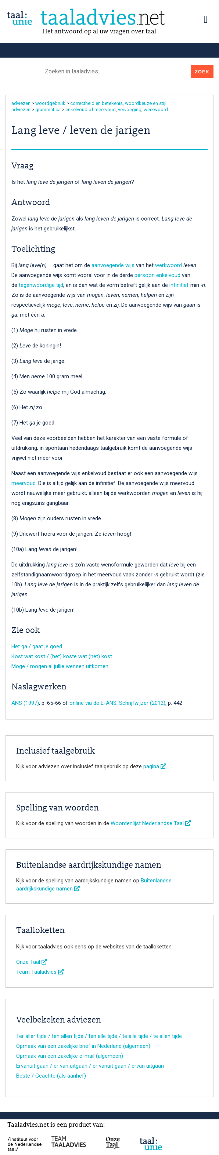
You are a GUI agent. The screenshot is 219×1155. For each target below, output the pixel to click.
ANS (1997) (25, 703)
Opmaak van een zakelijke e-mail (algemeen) (69, 1056)
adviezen (20, 103)
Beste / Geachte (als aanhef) (51, 1075)
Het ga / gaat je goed (36, 646)
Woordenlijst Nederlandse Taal (151, 823)
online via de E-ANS (92, 703)
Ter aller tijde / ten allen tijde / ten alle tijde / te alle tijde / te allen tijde (99, 1036)
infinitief (179, 285)
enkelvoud (168, 275)
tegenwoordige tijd (41, 285)
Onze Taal (31, 962)
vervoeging (129, 109)
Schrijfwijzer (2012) (142, 703)
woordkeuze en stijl (145, 103)
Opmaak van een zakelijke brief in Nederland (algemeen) (83, 1046)
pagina (154, 766)
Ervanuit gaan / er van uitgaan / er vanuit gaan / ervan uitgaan (90, 1066)
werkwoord (156, 109)
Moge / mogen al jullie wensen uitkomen (59, 666)
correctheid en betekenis (96, 103)
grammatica (48, 109)
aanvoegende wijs (112, 265)
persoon (144, 275)
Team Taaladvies (40, 972)
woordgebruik (50, 103)
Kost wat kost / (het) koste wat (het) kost (61, 656)
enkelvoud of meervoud (90, 109)
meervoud (23, 483)
